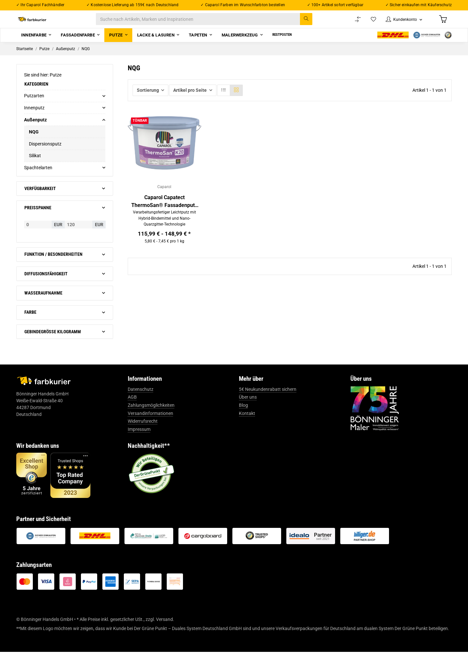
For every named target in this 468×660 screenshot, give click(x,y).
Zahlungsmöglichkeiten (151, 413)
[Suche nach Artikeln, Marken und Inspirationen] (210, 23)
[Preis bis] (78, 233)
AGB (132, 405)
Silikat (35, 164)
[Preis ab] (38, 233)
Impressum (139, 437)
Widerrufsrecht (143, 429)
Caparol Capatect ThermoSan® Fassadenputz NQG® (164, 210)
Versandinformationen (150, 421)
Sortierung (148, 98)
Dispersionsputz (45, 152)
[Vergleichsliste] (351, 23)
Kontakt (247, 421)
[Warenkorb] (442, 23)
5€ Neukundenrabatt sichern (267, 397)
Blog (243, 413)
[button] (400, 23)
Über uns (248, 405)
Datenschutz (140, 397)
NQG (34, 140)
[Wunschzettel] (367, 23)
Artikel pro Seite (190, 98)
